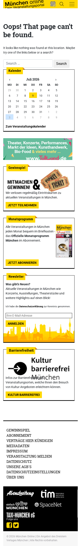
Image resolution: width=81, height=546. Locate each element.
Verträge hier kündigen (29, 440)
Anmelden (16, 323)
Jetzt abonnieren (22, 262)
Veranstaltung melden (29, 456)
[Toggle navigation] (72, 4)
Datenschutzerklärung (31, 306)
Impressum (17, 451)
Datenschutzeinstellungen (33, 472)
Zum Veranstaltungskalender (26, 126)
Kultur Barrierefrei (24, 394)
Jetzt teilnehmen (22, 205)
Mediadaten (17, 446)
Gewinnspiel (18, 430)
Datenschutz (19, 461)
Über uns (15, 477)
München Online (25, 536)
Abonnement (18, 435)
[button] (53, 4)
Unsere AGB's (19, 466)
